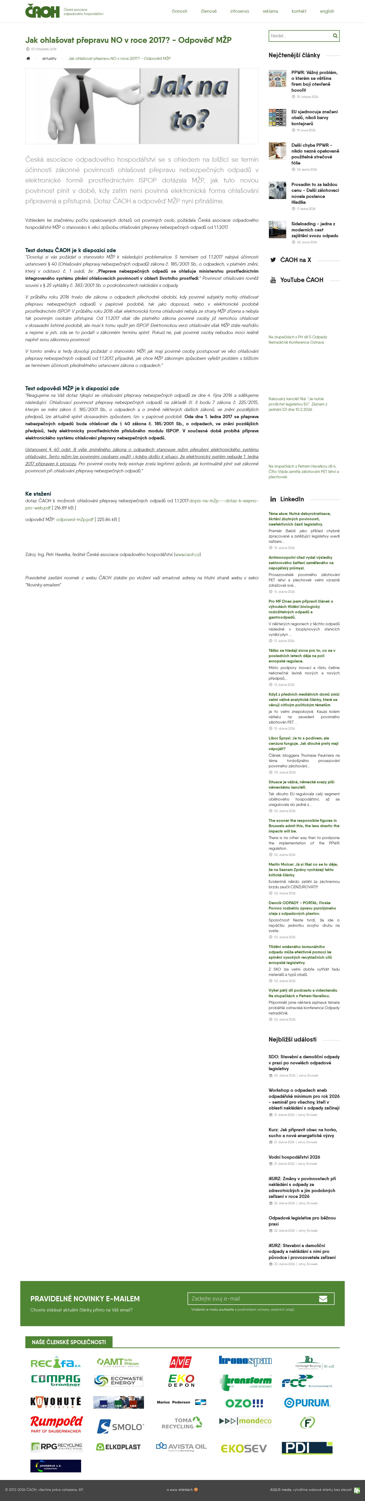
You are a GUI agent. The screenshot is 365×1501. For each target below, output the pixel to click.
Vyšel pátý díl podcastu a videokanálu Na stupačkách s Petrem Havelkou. (303, 993)
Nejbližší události (293, 1039)
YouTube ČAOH (296, 280)
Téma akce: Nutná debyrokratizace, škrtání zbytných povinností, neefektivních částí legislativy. (300, 519)
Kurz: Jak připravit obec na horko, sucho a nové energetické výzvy (303, 1132)
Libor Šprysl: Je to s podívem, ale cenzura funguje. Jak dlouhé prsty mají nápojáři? (303, 743)
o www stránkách (180, 1489)
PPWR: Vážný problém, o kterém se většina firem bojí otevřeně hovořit (314, 81)
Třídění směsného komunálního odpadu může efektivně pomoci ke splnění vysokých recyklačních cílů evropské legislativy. (300, 954)
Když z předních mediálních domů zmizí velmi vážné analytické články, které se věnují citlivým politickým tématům (304, 700)
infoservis (239, 11)
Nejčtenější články (294, 55)
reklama (270, 11)
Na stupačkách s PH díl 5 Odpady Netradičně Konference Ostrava (298, 339)
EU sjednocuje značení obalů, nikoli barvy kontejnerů (314, 117)
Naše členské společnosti (69, 1342)
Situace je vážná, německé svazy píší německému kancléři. (301, 784)
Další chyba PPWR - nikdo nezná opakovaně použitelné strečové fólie (315, 154)
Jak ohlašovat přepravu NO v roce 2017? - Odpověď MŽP (119, 58)
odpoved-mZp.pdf (75, 519)
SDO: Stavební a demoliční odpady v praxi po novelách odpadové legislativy (304, 1062)
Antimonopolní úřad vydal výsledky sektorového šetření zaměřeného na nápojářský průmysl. (301, 563)
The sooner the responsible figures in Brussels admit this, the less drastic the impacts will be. (304, 826)
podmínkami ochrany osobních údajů (266, 1309)
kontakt (299, 11)
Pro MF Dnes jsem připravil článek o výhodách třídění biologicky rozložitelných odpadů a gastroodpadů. (301, 609)
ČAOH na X (290, 260)
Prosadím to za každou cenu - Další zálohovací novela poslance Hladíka (315, 193)
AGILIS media (280, 1490)
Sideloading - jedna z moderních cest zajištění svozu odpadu (314, 229)
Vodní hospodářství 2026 (294, 1157)
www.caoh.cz (187, 554)
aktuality (49, 58)
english (327, 11)
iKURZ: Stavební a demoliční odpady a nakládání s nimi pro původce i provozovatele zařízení (302, 1251)
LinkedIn (286, 499)
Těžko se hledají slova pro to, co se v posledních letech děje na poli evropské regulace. (302, 656)
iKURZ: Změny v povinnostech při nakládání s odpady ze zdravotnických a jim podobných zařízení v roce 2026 (302, 1187)
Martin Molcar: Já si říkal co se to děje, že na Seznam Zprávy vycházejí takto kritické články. (303, 870)
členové (209, 11)
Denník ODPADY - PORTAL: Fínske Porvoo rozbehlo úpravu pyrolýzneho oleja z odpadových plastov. (302, 908)
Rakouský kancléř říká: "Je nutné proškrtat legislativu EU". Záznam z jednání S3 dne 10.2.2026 (298, 404)
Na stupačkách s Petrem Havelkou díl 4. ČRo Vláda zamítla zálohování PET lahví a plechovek (304, 471)
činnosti (179, 11)
